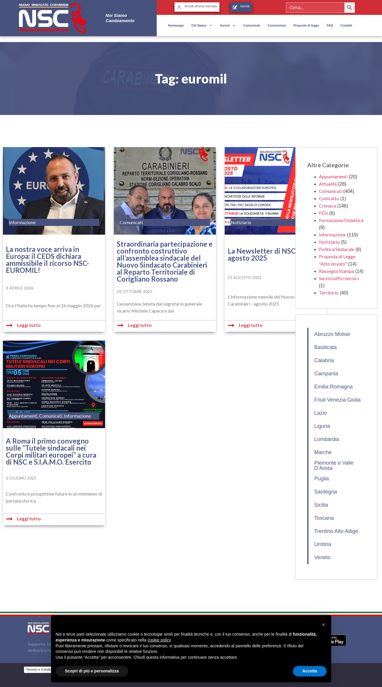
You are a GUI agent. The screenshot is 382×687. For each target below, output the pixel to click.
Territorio (329, 292)
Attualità (328, 183)
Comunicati (251, 25)
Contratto (329, 198)
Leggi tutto (29, 325)
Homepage (176, 25)
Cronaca (327, 205)
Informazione (332, 234)
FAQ (330, 25)
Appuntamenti (333, 176)
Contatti (346, 25)
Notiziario (329, 242)
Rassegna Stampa (336, 271)
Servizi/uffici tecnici (339, 278)
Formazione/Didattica (341, 220)
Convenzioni (277, 25)
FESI (323, 213)
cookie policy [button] (159, 640)
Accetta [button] (309, 671)
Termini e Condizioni (41, 669)
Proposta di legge (306, 25)
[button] (323, 624)
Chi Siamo (201, 25)
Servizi (228, 25)
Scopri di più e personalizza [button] (92, 671)
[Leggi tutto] (9, 325)
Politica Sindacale (336, 249)
